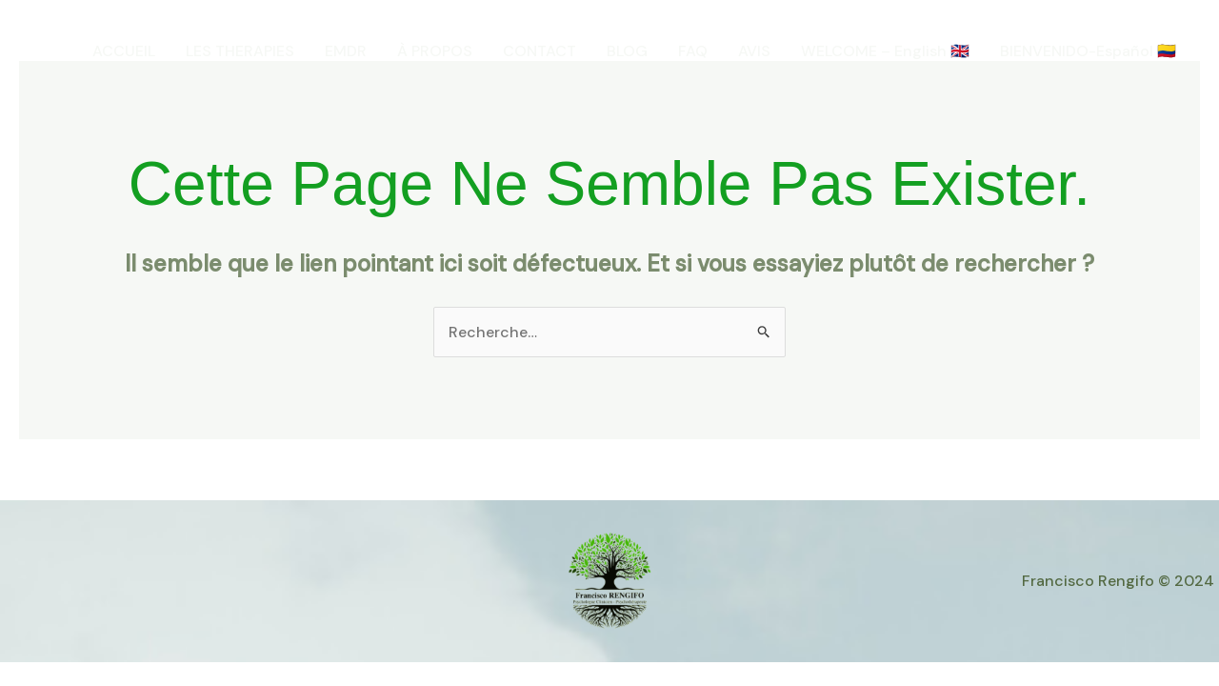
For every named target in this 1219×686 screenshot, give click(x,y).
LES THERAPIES (240, 51)
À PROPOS (434, 51)
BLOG (627, 51)
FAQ (693, 51)
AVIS (754, 51)
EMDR (346, 51)
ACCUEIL (123, 51)
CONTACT (539, 51)
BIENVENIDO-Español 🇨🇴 (1088, 51)
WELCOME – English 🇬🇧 (885, 51)
